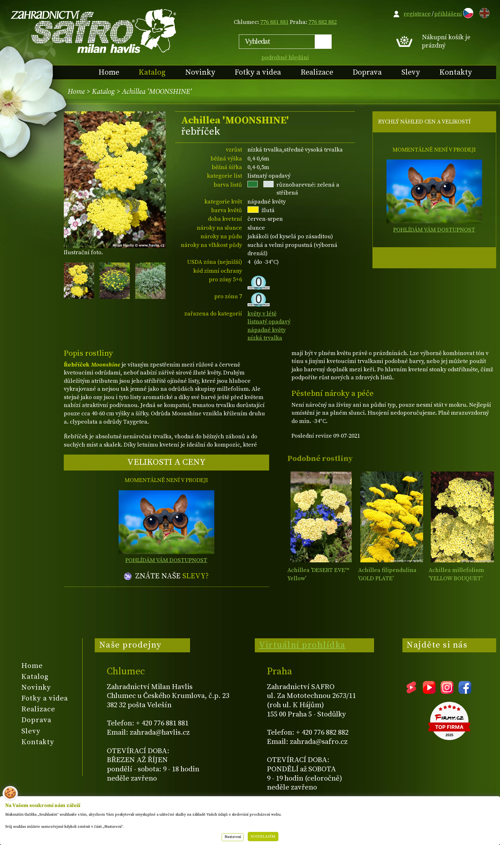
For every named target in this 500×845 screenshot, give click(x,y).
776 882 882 (322, 22)
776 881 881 (274, 22)
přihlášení (448, 14)
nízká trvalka (264, 338)
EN (483, 12)
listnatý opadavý (268, 321)
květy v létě (261, 313)
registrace (417, 14)
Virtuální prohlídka (302, 645)
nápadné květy (266, 330)
